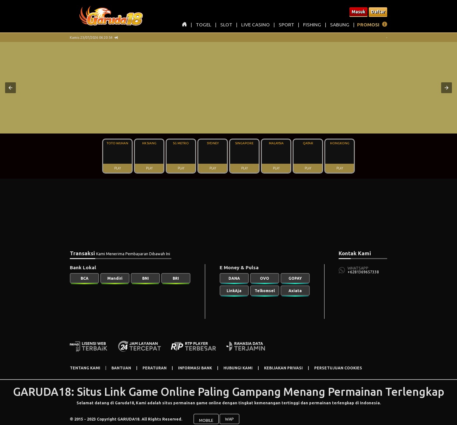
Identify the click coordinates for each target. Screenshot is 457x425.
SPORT (286, 24)
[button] (10, 87)
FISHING (312, 24)
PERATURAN (154, 368)
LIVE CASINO (255, 24)
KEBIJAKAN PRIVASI (283, 368)
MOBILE (206, 416)
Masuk (358, 11)
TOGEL (203, 24)
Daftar (378, 11)
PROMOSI (368, 24)
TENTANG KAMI (85, 368)
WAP (229, 415)
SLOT (226, 24)
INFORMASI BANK (195, 368)
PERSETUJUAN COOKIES (338, 368)
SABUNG (339, 24)
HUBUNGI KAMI (238, 368)
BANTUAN (121, 368)
